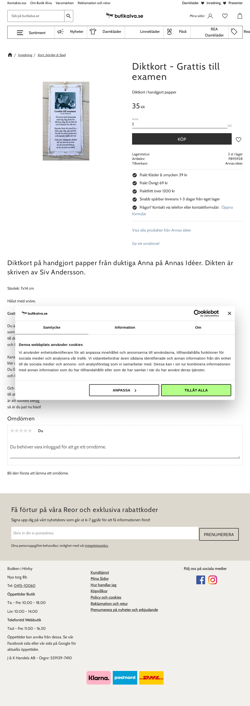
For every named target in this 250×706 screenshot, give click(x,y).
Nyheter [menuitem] (76, 31)
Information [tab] (125, 327)
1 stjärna (12, 430)
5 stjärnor (30, 430)
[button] (31, 32)
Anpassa (124, 390)
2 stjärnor (16, 430)
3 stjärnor (21, 430)
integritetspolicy (96, 544)
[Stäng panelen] (229, 313)
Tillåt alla (196, 390)
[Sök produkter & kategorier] (35, 16)
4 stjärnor (25, 430)
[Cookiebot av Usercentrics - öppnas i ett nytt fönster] (197, 313)
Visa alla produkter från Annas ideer (161, 230)
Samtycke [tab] (52, 327)
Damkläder (190, 3)
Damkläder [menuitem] (112, 31)
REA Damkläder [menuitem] (214, 32)
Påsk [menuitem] (183, 31)
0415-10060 (24, 584)
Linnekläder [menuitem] (150, 31)
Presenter (236, 3)
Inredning (214, 3)
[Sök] (68, 16)
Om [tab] (198, 327)
